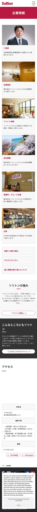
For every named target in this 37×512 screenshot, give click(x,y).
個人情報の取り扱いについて (15, 269)
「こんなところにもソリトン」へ (18, 351)
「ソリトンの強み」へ (18, 313)
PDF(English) (29, 455)
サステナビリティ (11, 260)
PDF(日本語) (14, 455)
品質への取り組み (11, 251)
